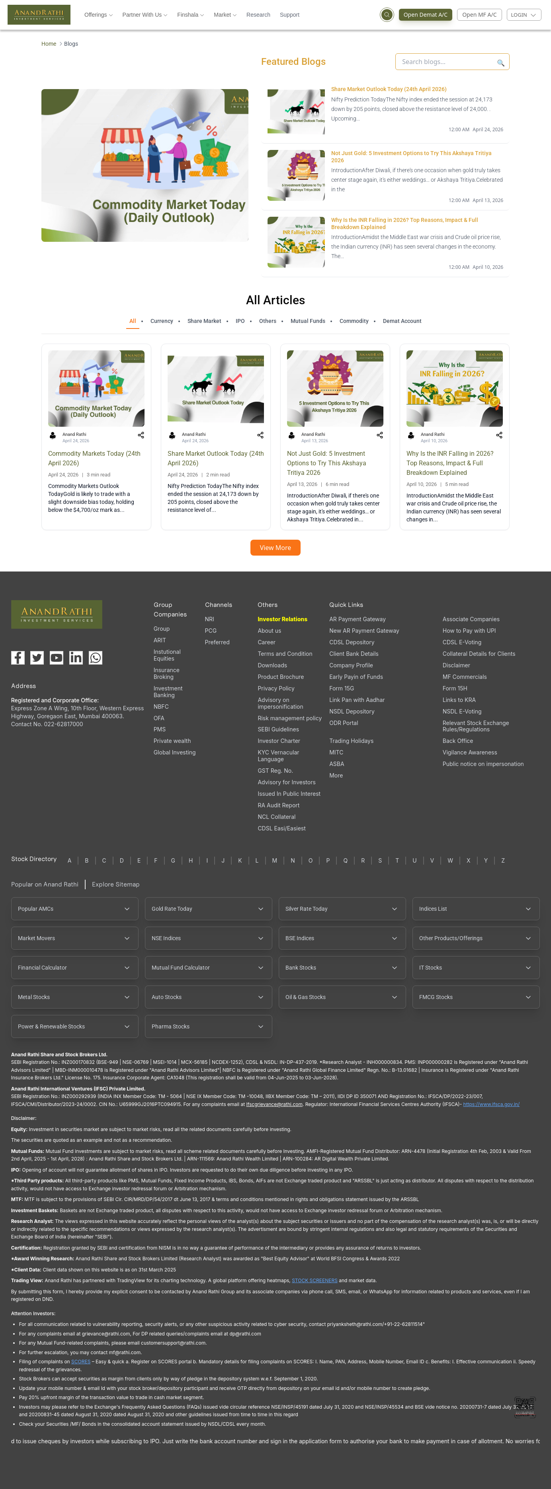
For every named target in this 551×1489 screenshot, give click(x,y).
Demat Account (402, 321)
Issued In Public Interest (289, 793)
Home (48, 44)
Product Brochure (281, 676)
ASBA (336, 763)
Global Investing (175, 752)
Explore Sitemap (116, 884)
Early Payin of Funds (356, 676)
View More (275, 547)
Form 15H (455, 688)
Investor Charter (279, 740)
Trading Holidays (351, 740)
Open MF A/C (479, 14)
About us (269, 630)
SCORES (80, 1362)
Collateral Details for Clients (479, 653)
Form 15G (341, 688)
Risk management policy (290, 718)
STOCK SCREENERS (315, 1280)
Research (258, 14)
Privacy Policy (276, 688)
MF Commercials (465, 676)
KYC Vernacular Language (278, 755)
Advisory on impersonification (280, 703)
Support (289, 14)
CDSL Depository (351, 642)
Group (162, 628)
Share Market (204, 321)
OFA (159, 718)
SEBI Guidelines (278, 729)
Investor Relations (282, 619)
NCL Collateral (276, 816)
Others (267, 321)
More (336, 775)
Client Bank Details (354, 653)
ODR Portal (343, 722)
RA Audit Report (278, 805)
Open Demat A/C (428, 15)
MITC (336, 752)
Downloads (272, 665)
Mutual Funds (308, 321)
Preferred (217, 642)
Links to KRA (459, 699)
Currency (161, 321)
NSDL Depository (352, 711)
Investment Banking (168, 691)
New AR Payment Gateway (364, 630)
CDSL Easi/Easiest (281, 828)
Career (267, 642)
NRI (209, 619)
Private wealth (172, 740)
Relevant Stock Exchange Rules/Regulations (476, 726)
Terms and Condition (285, 653)
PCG (211, 630)
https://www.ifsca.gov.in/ (491, 1104)
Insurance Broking (167, 673)
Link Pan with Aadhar (357, 699)
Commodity (354, 321)
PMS (160, 729)
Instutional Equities (167, 655)
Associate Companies (471, 619)
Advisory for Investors (286, 782)
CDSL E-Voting (462, 642)
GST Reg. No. (275, 770)
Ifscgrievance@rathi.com (274, 1104)
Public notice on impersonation (483, 763)
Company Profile (351, 665)
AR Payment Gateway (357, 619)
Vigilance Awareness (470, 752)
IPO (240, 321)
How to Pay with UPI (469, 630)
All (132, 321)
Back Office (458, 740)
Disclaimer (456, 665)
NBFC (161, 706)
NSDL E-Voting (462, 711)
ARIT (160, 640)
